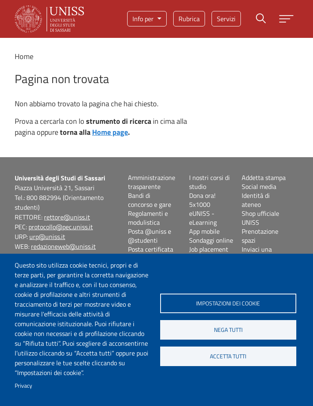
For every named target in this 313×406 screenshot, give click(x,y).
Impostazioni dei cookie (228, 303)
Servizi (226, 19)
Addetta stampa (264, 177)
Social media (259, 186)
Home (24, 56)
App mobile (204, 231)
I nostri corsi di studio (209, 182)
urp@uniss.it (47, 236)
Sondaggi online (211, 240)
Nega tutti (228, 330)
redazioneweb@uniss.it (63, 246)
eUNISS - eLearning (203, 218)
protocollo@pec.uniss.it (61, 227)
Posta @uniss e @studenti (149, 236)
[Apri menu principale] (286, 18)
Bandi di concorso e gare (149, 200)
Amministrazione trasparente (151, 182)
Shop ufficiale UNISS (260, 218)
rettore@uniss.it (67, 217)
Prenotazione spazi (260, 236)
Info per (143, 19)
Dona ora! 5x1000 (202, 200)
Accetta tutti (228, 356)
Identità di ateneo (256, 200)
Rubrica (189, 19)
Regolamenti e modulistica (148, 218)
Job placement (208, 249)
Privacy (23, 386)
